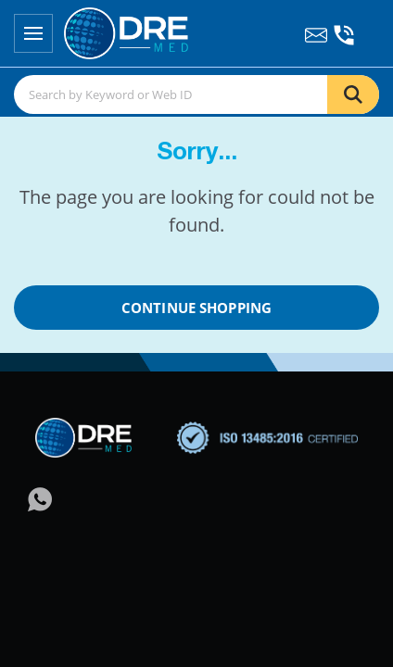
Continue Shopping (196, 307)
